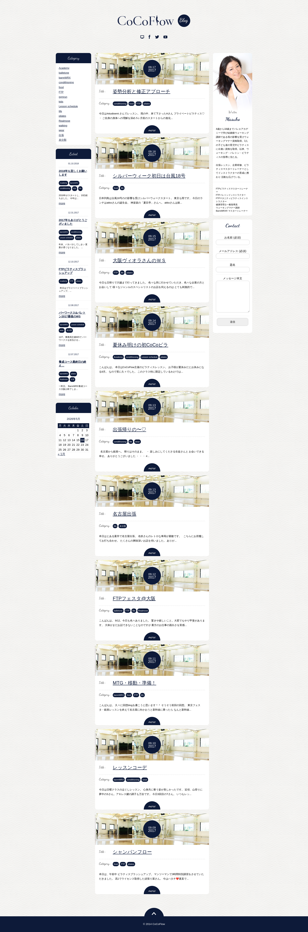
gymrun (63, 96)
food (61, 87)
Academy (64, 68)
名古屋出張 (124, 513)
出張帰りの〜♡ (129, 429)
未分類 (62, 139)
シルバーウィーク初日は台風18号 (149, 175)
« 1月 (61, 454)
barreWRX (65, 77)
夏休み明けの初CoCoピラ (140, 344)
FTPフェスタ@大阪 (134, 598)
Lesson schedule (68, 106)
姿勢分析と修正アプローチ (141, 91)
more (62, 203)
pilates (62, 115)
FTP (61, 91)
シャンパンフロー (132, 851)
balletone (64, 72)
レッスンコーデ (130, 767)
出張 (61, 135)
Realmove (64, 120)
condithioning (66, 82)
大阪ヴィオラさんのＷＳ (139, 260)
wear (61, 130)
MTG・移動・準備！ (134, 682)
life (60, 111)
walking (63, 125)
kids (61, 101)
